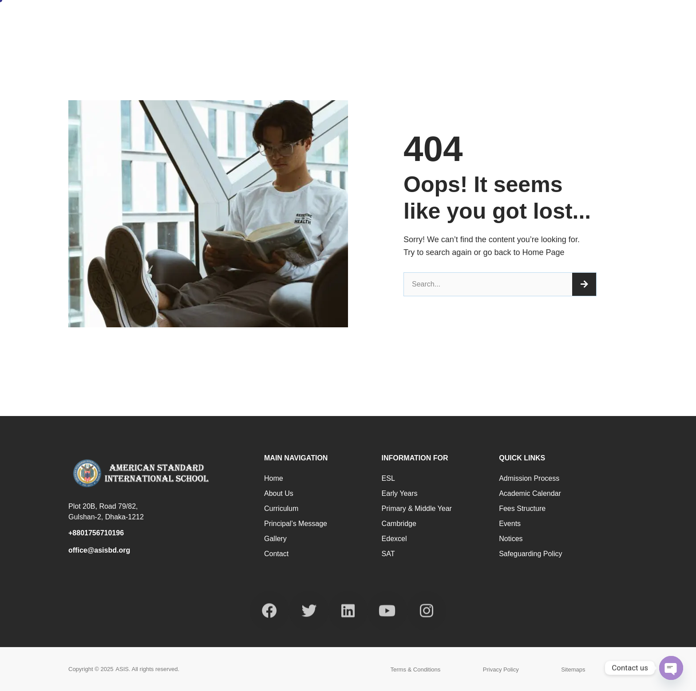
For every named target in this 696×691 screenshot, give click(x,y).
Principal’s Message (295, 523)
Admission (574, 19)
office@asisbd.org (99, 550)
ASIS (122, 669)
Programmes (459, 19)
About (405, 19)
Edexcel (394, 538)
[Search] (584, 284)
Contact (623, 19)
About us (278, 493)
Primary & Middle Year (417, 508)
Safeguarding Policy (530, 554)
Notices (510, 538)
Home (362, 19)
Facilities (518, 19)
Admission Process (529, 478)
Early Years (400, 493)
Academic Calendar (530, 493)
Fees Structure (522, 508)
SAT (388, 554)
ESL (388, 478)
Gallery (275, 538)
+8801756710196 (96, 533)
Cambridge (399, 523)
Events (510, 523)
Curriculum (281, 508)
